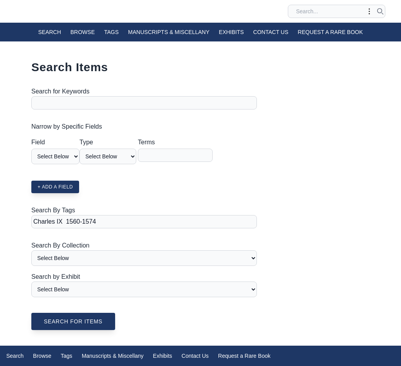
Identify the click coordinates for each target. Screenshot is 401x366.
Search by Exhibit (55, 276)
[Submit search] (380, 11)
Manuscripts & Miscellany (169, 32)
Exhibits (231, 32)
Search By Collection (60, 245)
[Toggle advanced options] (369, 11)
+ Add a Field (55, 187)
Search (49, 32)
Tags (111, 32)
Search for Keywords (60, 91)
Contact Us (271, 32)
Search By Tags (53, 210)
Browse (82, 32)
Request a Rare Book (330, 32)
